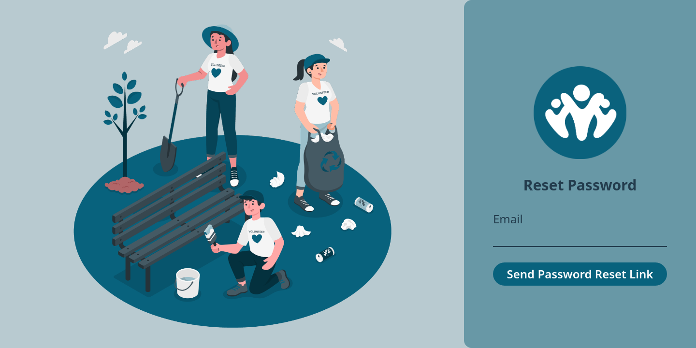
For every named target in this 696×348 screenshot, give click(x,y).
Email (508, 219)
